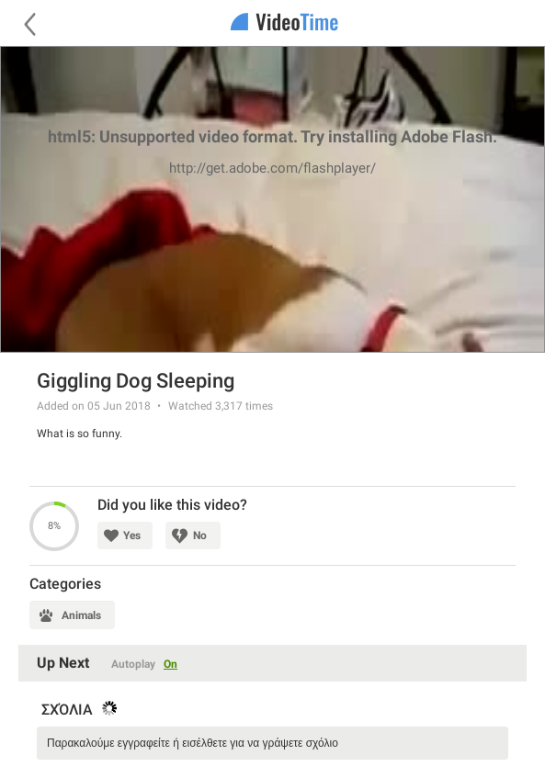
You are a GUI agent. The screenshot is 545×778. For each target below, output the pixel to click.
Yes (132, 535)
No (200, 535)
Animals (81, 615)
